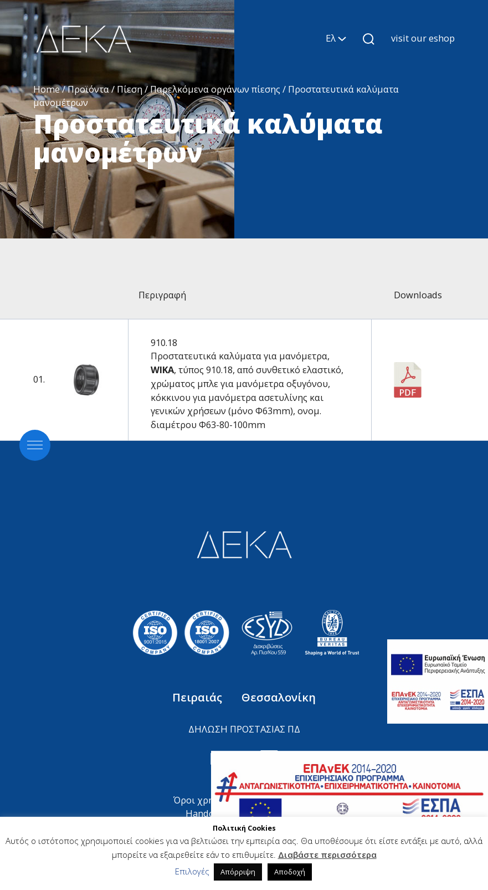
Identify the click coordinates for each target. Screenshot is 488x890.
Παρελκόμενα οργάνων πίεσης (215, 89)
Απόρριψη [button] (237, 872)
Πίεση (129, 89)
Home (46, 89)
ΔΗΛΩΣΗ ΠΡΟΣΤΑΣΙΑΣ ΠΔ (244, 729)
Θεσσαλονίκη (279, 697)
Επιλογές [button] (192, 871)
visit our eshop (423, 38)
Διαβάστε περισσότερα (327, 854)
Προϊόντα (88, 89)
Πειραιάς (198, 697)
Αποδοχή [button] (289, 872)
